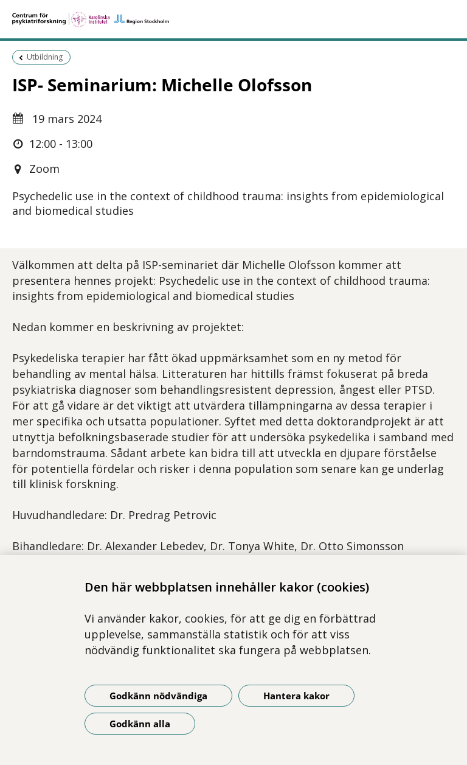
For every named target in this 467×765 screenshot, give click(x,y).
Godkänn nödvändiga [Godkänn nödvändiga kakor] (158, 696)
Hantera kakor (296, 696)
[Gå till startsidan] (233, 19)
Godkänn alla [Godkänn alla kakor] (139, 724)
